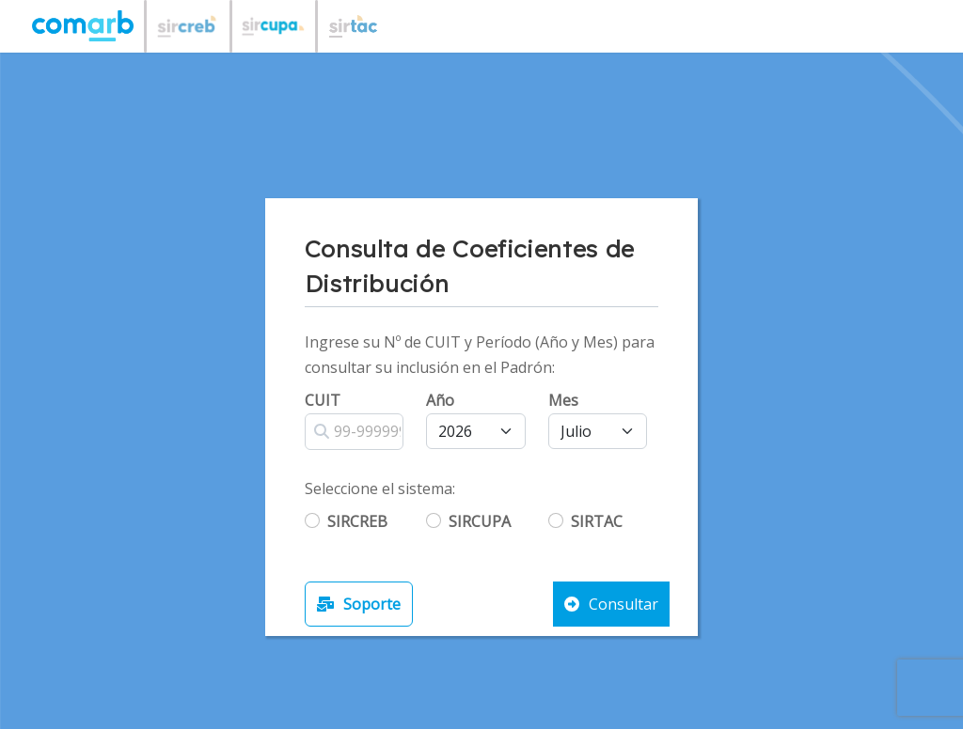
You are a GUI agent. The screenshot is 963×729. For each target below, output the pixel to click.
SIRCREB (357, 521)
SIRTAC (597, 521)
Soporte (359, 604)
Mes (563, 400)
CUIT (322, 400)
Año (440, 400)
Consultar (611, 604)
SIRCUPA (480, 521)
